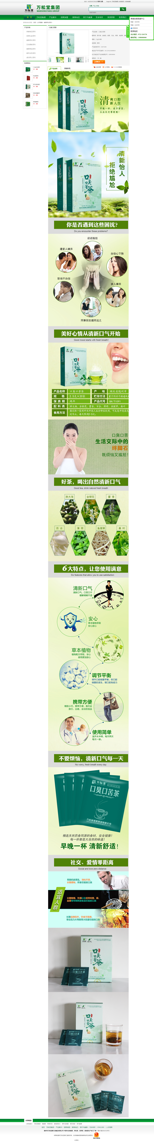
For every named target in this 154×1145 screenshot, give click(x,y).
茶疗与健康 (87, 17)
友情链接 (28, 1120)
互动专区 (99, 17)
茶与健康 (79, 1124)
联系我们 (122, 17)
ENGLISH (100, 1127)
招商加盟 (64, 17)
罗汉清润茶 (36, 84)
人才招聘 (109, 1127)
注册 (101, 1)
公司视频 (40, 22)
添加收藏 (127, 1)
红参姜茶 (35, 76)
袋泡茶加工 (57, 1124)
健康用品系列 (31, 49)
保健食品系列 (31, 31)
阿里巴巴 (50, 1124)
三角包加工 (29, 1124)
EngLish (109, 1)
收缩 (127, 31)
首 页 (29, 17)
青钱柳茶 (35, 102)
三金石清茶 (36, 67)
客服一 (133, 22)
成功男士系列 (31, 57)
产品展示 (52, 17)
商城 (97, 6)
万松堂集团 (115, 1)
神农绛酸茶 (36, 93)
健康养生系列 (48, 22)
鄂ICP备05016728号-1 (104, 1130)
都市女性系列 (31, 53)
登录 (98, 1)
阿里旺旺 (134, 28)
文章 (90, 6)
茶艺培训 (72, 1124)
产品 (94, 6)
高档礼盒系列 (31, 36)
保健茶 (44, 1124)
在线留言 (121, 1)
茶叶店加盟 (65, 1124)
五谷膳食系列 (31, 44)
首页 (34, 22)
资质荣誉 (111, 17)
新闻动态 (76, 17)
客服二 (132, 25)
